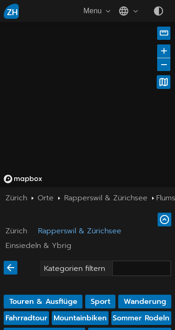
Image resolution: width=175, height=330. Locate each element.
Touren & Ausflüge (43, 301)
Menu (98, 11)
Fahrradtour (26, 318)
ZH (12, 12)
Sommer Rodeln (141, 318)
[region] (87, 104)
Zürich (16, 231)
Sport (100, 301)
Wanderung (145, 301)
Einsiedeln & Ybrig (38, 245)
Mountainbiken (80, 318)
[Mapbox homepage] (23, 179)
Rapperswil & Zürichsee (79, 231)
